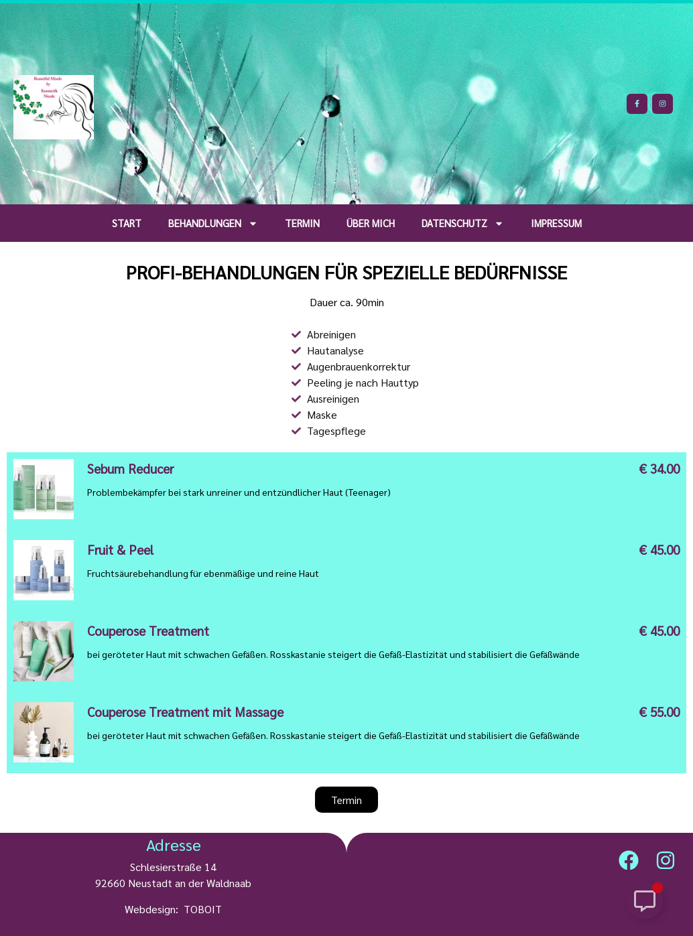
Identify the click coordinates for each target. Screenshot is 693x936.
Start (126, 222)
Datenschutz (463, 223)
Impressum (556, 222)
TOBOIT (203, 909)
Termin (302, 222)
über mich (370, 222)
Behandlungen (213, 223)
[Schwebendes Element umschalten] (644, 900)
